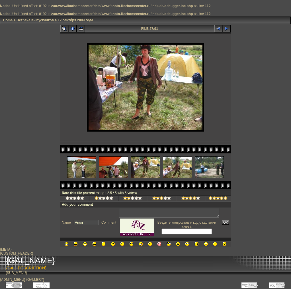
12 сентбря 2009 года (75, 20)
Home (8, 20)
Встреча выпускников (35, 20)
